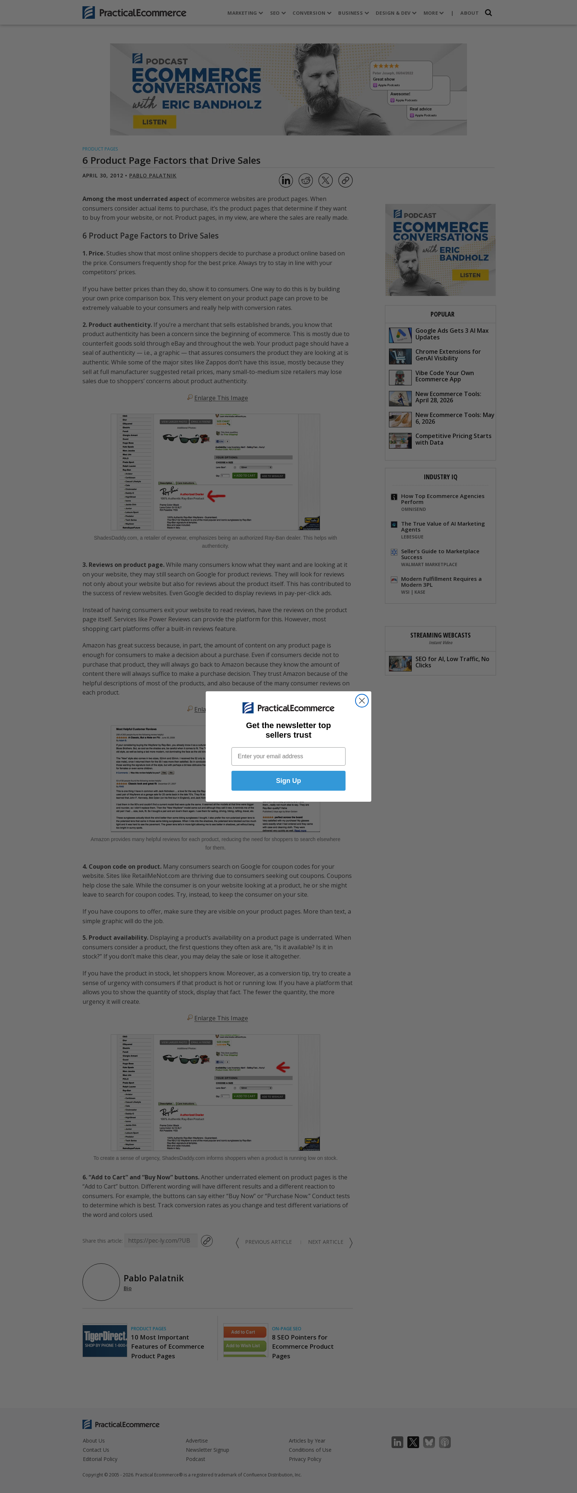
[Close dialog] (361, 700)
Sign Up (288, 780)
